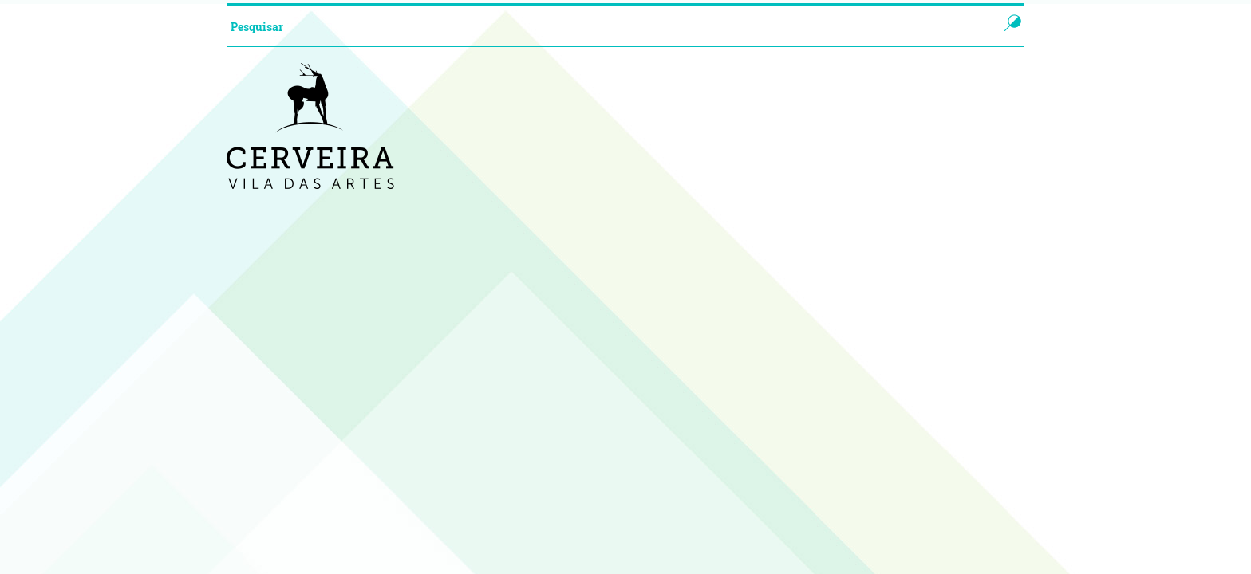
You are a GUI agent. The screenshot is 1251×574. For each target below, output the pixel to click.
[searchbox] (596, 26)
